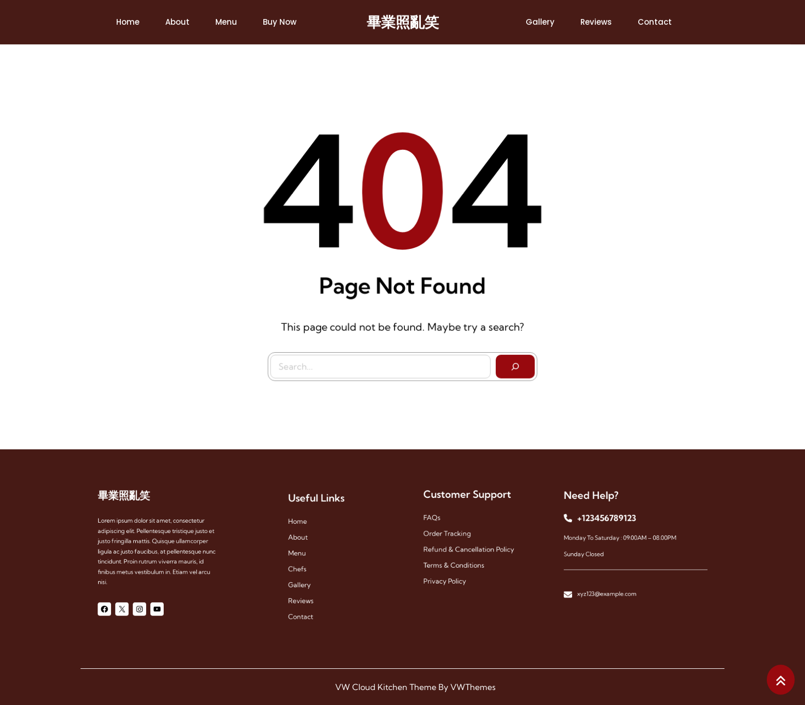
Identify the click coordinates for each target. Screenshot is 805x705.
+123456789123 (612, 523)
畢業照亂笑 (403, 20)
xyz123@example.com (612, 585)
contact (307, 605)
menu (304, 554)
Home (304, 528)
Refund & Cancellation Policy (469, 547)
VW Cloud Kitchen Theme (385, 687)
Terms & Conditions (457, 560)
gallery (306, 579)
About (305, 541)
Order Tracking (451, 534)
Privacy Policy (449, 573)
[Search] (513, 363)
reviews (307, 592)
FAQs (439, 521)
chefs (304, 566)
